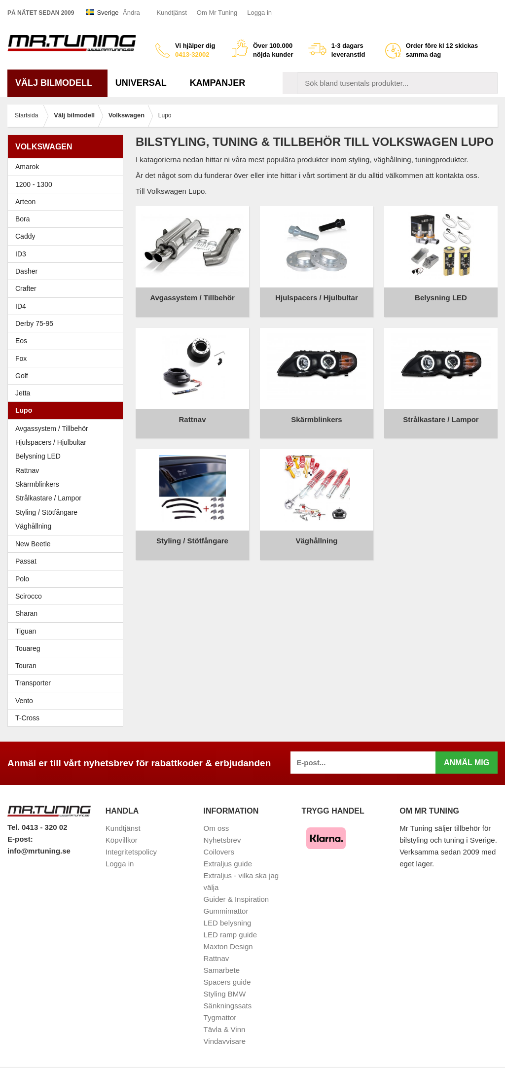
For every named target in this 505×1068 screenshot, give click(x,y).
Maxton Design (228, 946)
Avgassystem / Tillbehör (51, 428)
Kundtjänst (171, 12)
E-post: (20, 839)
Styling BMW (225, 994)
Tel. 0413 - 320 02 (37, 827)
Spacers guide (227, 982)
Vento (67, 701)
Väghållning (33, 526)
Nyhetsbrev (222, 840)
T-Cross (27, 718)
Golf (67, 376)
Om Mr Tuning (217, 12)
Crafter (25, 288)
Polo (67, 579)
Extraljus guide (228, 863)
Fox (67, 358)
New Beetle (67, 544)
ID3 (20, 254)
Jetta (67, 393)
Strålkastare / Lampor (48, 498)
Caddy (67, 236)
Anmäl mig (466, 762)
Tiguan (67, 631)
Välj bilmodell (57, 83)
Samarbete (222, 970)
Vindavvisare (225, 1041)
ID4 (20, 306)
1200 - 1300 (33, 184)
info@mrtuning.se (39, 851)
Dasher (67, 271)
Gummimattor (226, 911)
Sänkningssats (228, 1005)
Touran (67, 666)
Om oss (216, 828)
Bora (67, 219)
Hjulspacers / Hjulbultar (50, 442)
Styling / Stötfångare (46, 512)
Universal (144, 83)
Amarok (27, 167)
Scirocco (67, 596)
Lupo (67, 410)
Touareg (27, 648)
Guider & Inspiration (236, 899)
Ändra (131, 12)
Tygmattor (220, 1017)
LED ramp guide (230, 934)
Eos (67, 341)
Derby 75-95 (67, 323)
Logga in (259, 12)
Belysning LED (38, 456)
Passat (67, 561)
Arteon (25, 202)
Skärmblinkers (37, 484)
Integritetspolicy (131, 852)
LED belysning (228, 923)
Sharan (67, 613)
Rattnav (27, 470)
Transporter (67, 683)
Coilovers (219, 852)
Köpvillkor (122, 840)
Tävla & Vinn (225, 1029)
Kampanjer (218, 83)
